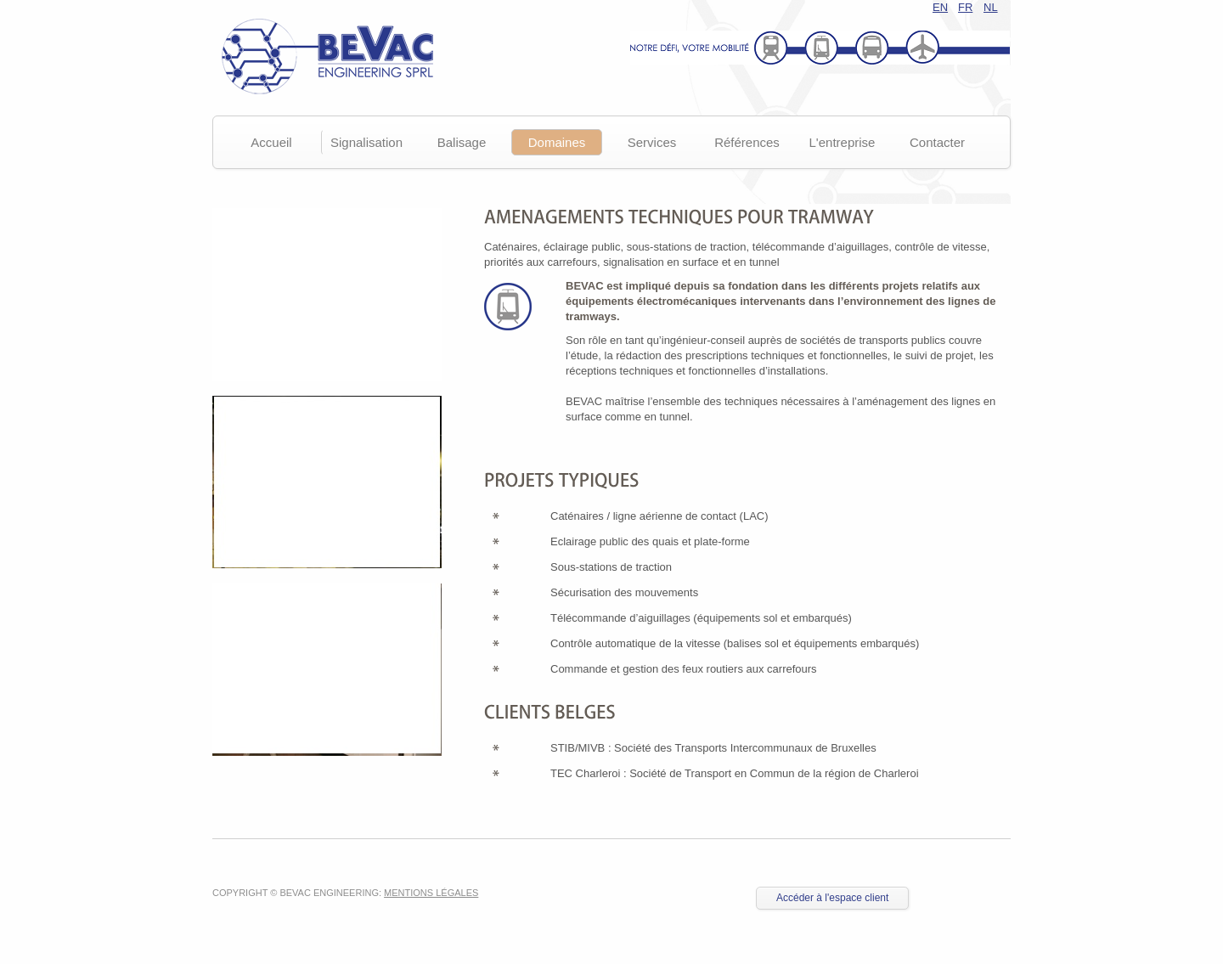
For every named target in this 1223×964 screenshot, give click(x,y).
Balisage (462, 142)
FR (965, 7)
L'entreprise (842, 142)
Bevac (322, 55)
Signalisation (366, 142)
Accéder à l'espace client (832, 898)
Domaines (557, 142)
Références (747, 142)
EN (940, 7)
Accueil (271, 142)
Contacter (937, 142)
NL (990, 7)
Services (652, 142)
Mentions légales (431, 893)
